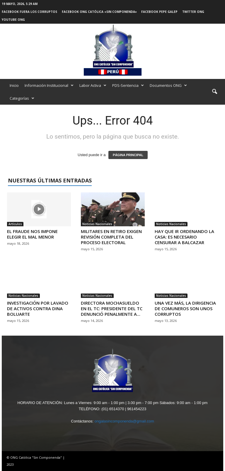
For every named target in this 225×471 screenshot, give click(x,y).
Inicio (14, 85)
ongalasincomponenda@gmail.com (124, 421)
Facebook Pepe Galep (159, 12)
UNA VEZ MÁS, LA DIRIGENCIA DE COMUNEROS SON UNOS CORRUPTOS (185, 308)
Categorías (22, 98)
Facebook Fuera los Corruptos (29, 12)
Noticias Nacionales (97, 224)
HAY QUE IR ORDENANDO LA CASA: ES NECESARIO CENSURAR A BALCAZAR (184, 236)
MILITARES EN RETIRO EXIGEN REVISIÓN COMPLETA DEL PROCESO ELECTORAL (111, 236)
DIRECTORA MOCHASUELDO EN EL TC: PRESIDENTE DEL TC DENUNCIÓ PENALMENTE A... (111, 308)
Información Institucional (49, 85)
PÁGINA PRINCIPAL (128, 155)
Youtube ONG (13, 20)
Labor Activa (92, 85)
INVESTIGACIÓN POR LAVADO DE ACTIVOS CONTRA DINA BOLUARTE (37, 308)
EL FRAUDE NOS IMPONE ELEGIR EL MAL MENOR (32, 234)
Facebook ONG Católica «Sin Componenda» (99, 12)
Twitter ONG (193, 12)
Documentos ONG (168, 85)
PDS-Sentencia (128, 85)
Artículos (15, 224)
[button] (214, 91)
